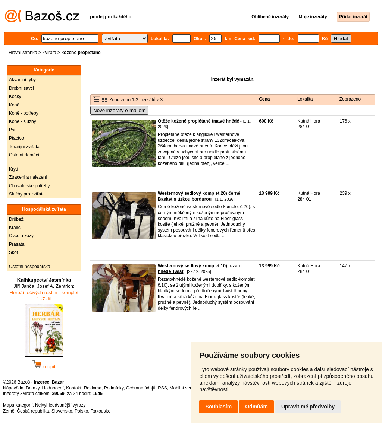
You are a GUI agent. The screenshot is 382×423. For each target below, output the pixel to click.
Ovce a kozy (21, 235)
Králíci (15, 227)
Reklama (92, 388)
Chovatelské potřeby (29, 185)
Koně (14, 105)
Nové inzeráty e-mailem (119, 110)
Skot (13, 252)
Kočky (15, 96)
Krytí (13, 169)
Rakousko (100, 411)
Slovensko (61, 411)
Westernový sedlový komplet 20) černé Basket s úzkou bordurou (199, 196)
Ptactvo (16, 138)
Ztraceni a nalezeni (28, 177)
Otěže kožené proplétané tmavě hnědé (198, 121)
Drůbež (16, 219)
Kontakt (73, 388)
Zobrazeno (350, 99)
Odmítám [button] (256, 407)
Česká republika (33, 411)
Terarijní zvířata (24, 146)
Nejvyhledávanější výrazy (60, 405)
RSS (162, 388)
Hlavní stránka (23, 52)
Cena (264, 99)
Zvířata (49, 52)
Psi (12, 130)
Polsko (81, 411)
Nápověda (13, 388)
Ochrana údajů (141, 388)
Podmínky (113, 388)
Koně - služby (22, 121)
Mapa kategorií (17, 405)
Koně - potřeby (23, 113)
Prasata (16, 244)
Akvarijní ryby (22, 79)
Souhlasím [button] (218, 407)
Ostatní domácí (24, 155)
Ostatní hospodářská (29, 266)
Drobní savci (21, 88)
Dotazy (32, 388)
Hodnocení (53, 388)
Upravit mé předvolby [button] (308, 407)
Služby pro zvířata (27, 194)
